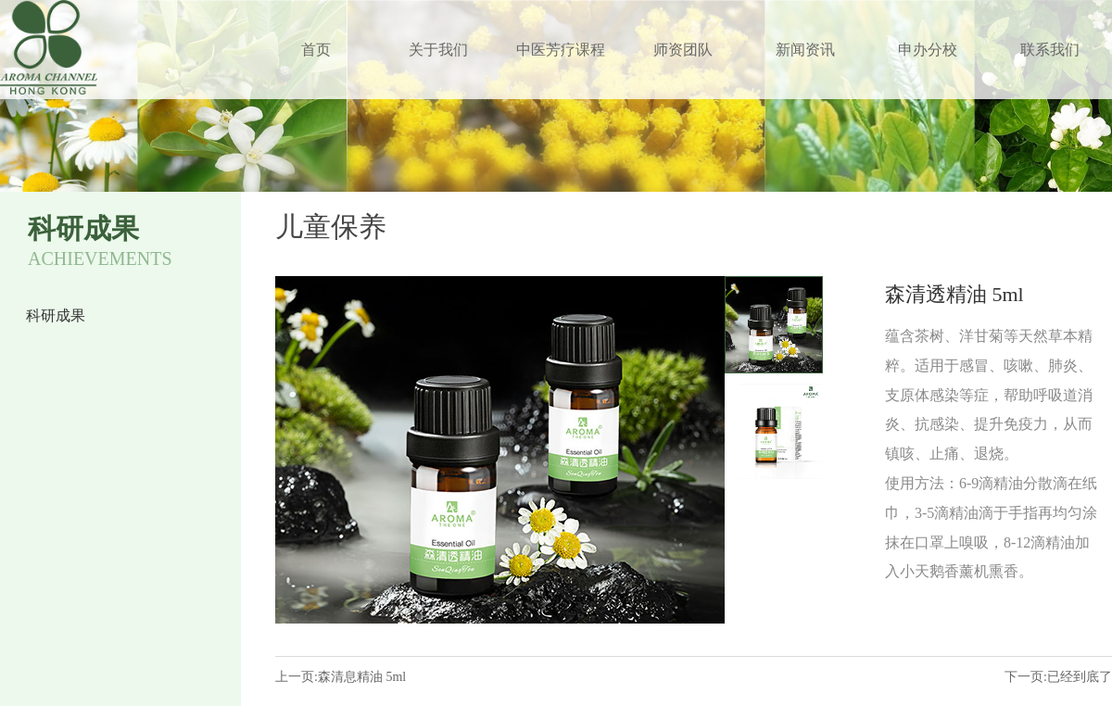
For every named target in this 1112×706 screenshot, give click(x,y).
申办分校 (927, 49)
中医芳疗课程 (560, 49)
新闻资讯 (805, 49)
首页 (316, 49)
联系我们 (1050, 49)
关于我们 (438, 49)
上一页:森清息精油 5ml (340, 677)
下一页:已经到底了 (1058, 677)
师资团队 (683, 49)
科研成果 (55, 315)
